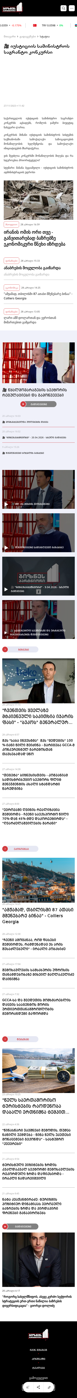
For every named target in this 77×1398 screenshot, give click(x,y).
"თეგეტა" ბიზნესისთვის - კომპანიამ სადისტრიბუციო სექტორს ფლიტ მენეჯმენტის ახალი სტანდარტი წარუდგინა (35, 782)
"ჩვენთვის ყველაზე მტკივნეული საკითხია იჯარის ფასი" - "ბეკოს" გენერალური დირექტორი (37, 717)
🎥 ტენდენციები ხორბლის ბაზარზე (23, 453)
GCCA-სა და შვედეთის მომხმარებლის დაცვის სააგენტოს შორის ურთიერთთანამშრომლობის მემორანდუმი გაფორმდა (36, 1007)
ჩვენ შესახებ (38, 1350)
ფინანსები (11, 260)
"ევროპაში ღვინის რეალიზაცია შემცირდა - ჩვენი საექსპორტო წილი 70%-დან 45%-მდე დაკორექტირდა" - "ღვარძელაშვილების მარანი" (35, 816)
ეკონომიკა (11, 287)
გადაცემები (28, 36)
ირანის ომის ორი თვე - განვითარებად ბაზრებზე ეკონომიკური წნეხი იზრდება (34, 238)
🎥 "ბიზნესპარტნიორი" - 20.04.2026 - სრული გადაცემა (34, 438)
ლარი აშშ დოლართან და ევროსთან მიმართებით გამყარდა (30, 320)
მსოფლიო (11, 224)
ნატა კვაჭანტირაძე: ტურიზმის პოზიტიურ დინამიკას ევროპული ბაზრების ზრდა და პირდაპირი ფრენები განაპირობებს (31, 1206)
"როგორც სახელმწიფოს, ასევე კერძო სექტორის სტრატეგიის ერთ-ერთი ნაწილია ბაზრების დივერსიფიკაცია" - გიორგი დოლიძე (37, 1301)
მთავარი (10, 36)
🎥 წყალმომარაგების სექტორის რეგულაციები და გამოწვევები (34, 392)
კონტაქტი (38, 1359)
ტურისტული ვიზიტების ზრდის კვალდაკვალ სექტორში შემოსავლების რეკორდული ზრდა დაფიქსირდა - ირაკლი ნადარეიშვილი (38, 1171)
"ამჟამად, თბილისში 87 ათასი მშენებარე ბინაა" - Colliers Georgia (38, 296)
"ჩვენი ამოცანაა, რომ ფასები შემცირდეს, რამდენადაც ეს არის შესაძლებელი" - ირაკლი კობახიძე (34, 944)
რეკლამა (38, 1368)
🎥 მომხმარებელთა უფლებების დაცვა (25, 422)
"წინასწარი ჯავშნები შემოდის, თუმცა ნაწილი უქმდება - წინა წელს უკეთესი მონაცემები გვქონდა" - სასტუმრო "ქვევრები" (36, 1137)
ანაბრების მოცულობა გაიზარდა (32, 267)
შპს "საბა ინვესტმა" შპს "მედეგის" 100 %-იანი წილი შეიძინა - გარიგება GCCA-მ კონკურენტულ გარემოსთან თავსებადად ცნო (38, 747)
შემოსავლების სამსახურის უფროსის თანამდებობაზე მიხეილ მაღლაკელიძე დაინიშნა (38, 974)
